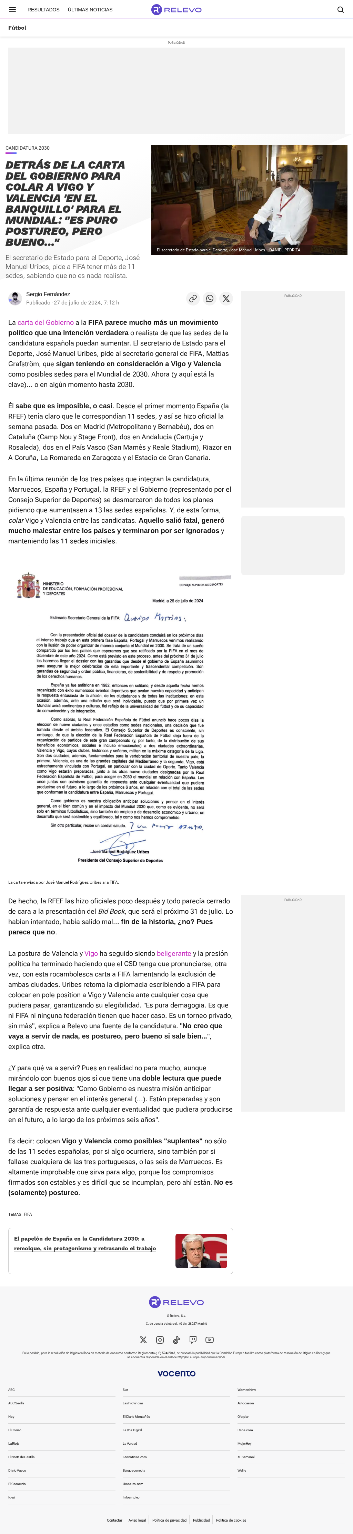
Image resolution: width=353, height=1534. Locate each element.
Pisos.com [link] (245, 1430)
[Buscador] (340, 10)
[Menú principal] (12, 10)
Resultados (44, 9)
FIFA (28, 1214)
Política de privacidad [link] (169, 1520)
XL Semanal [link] (246, 1457)
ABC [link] (11, 1390)
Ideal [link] (11, 1497)
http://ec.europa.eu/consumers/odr (201, 1357)
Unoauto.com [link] (133, 1484)
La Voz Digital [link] (132, 1430)
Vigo (91, 953)
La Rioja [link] (13, 1443)
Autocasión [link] (246, 1403)
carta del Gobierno (46, 322)
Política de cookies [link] (231, 1520)
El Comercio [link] (17, 1484)
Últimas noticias (90, 9)
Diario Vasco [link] (17, 1470)
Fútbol (17, 28)
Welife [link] (242, 1470)
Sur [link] (125, 1390)
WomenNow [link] (247, 1390)
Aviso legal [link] (137, 1520)
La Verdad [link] (130, 1443)
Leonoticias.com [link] (135, 1457)
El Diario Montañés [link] (136, 1416)
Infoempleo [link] (131, 1497)
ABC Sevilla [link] (16, 1403)
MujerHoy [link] (245, 1443)
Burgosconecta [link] (134, 1470)
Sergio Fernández (48, 294)
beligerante (174, 953)
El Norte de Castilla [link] (21, 1457)
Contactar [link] (114, 1520)
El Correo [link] (14, 1430)
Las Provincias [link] (133, 1403)
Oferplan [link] (244, 1416)
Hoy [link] (11, 1416)
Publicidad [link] (201, 1520)
